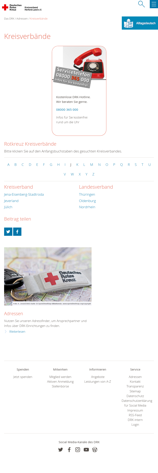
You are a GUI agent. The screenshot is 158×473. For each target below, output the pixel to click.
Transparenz (135, 386)
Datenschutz (135, 396)
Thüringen (87, 194)
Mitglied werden (60, 377)
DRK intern (135, 420)
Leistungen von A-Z (97, 382)
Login (135, 425)
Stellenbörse (60, 386)
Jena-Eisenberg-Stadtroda (24, 194)
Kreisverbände (39, 18)
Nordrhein (87, 207)
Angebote (98, 377)
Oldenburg (87, 200)
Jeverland (11, 200)
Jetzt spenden (22, 377)
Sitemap (135, 391)
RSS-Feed (135, 415)
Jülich (8, 207)
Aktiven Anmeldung (60, 382)
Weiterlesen (17, 332)
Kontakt (135, 382)
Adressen (22, 18)
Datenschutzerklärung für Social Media (135, 403)
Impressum (135, 410)
